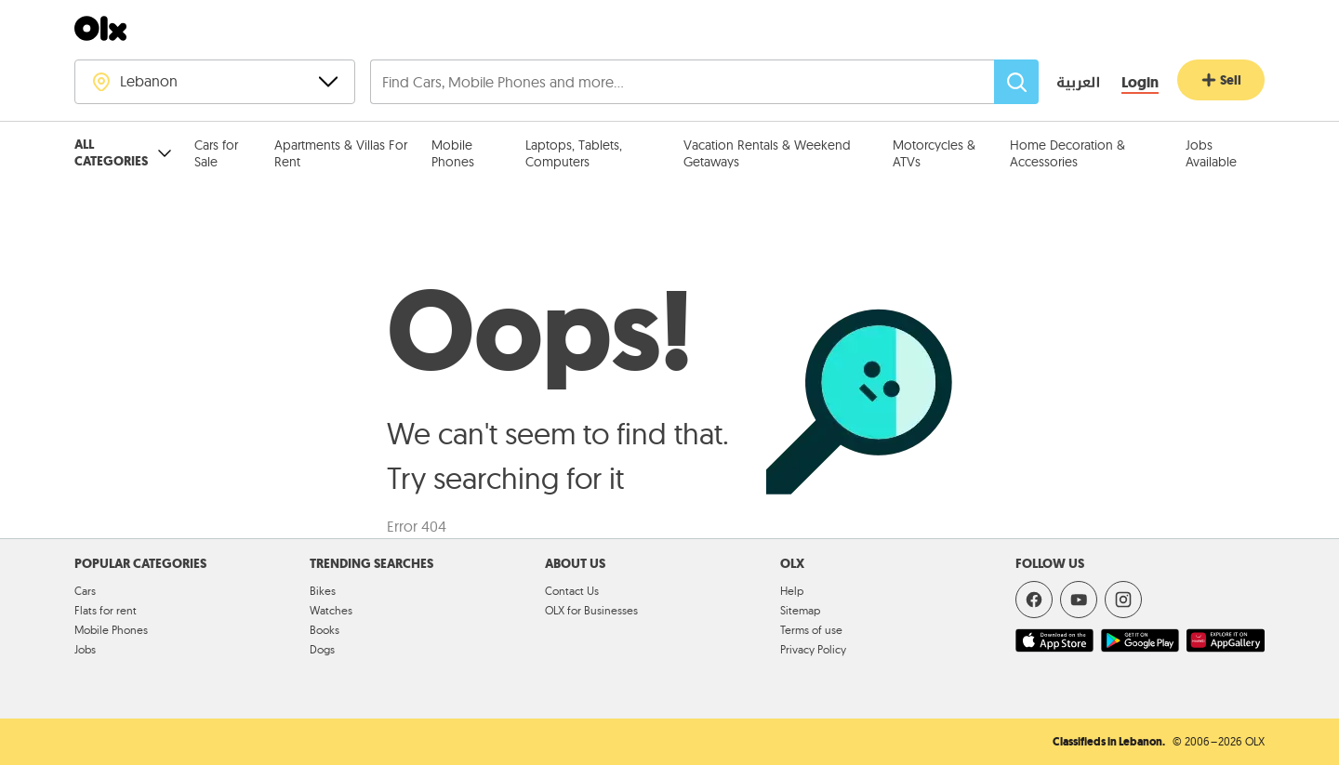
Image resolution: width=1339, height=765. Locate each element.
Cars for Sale (216, 153)
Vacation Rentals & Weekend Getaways (767, 153)
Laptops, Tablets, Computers (573, 153)
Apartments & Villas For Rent (340, 153)
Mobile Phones (452, 153)
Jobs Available (1211, 153)
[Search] (1016, 81)
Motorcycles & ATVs (934, 153)
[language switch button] (1065, 83)
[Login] (1140, 83)
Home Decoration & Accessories (1067, 153)
